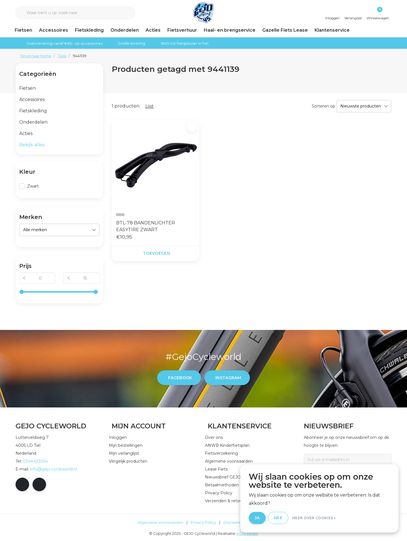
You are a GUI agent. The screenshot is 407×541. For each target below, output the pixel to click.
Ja (257, 517)
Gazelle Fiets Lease (285, 30)
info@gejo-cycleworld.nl (53, 469)
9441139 (79, 56)
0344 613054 (35, 461)
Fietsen (23, 30)
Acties (153, 30)
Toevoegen (156, 253)
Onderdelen (125, 30)
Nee (278, 517)
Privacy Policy (203, 522)
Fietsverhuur (182, 30)
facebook (180, 377)
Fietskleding (89, 30)
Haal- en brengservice (230, 30)
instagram (228, 377)
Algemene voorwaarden (160, 522)
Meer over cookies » (314, 518)
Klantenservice (332, 30)
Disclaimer (233, 522)
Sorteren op (323, 106)
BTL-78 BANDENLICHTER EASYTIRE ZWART (145, 226)
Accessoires (53, 30)
